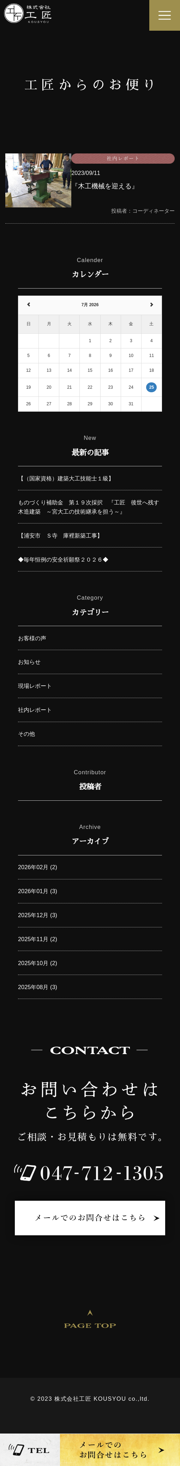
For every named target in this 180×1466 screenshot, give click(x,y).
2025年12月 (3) (37, 915)
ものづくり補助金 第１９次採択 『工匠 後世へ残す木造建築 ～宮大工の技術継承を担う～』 (88, 507)
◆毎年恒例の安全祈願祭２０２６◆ (63, 559)
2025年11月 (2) (37, 939)
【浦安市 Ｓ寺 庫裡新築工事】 (60, 535)
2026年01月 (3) (37, 891)
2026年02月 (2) (37, 867)
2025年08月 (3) (37, 987)
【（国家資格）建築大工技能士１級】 (66, 478)
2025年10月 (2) (37, 963)
